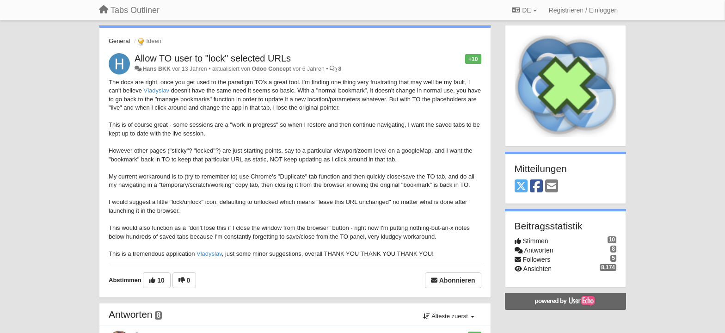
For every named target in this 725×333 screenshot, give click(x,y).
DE (524, 10)
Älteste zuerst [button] (448, 316)
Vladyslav (156, 90)
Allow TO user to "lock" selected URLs (213, 58)
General (119, 40)
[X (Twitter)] (521, 187)
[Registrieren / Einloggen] (583, 10)
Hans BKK (156, 69)
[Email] (551, 187)
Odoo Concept (271, 69)
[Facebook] (536, 187)
